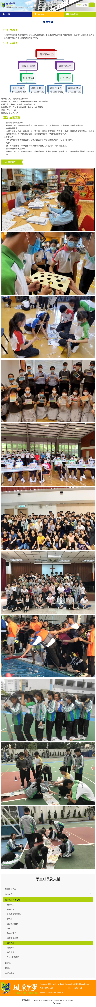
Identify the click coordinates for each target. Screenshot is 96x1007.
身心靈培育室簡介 (14, 914)
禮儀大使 (10, 947)
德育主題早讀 (12, 938)
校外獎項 (10, 909)
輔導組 (8, 968)
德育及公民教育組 (12, 899)
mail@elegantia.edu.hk (54, 992)
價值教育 (8, 894)
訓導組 (8, 963)
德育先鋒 (10, 943)
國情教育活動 (12, 924)
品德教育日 (11, 933)
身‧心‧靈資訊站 (13, 957)
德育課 (9, 928)
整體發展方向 (10, 889)
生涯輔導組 (9, 973)
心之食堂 (10, 952)
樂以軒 (9, 919)
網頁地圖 (25, 1000)
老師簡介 (10, 904)
